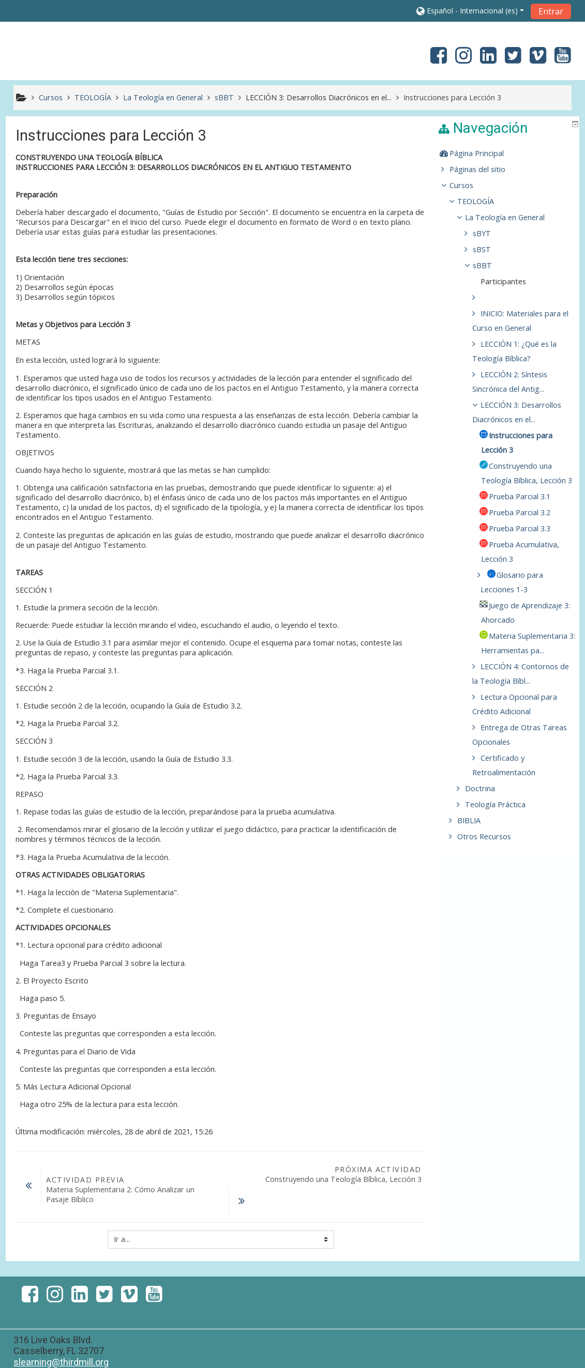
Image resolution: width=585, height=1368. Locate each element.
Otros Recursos (492, 894)
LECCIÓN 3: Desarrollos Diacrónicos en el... (319, 97)
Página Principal (484, 153)
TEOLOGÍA (483, 201)
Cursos (469, 185)
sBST (490, 249)
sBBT (490, 265)
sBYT (490, 233)
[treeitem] (509, 153)
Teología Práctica (503, 862)
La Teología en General (512, 217)
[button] (470, 11)
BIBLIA (476, 878)
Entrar (550, 11)
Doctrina (488, 846)
